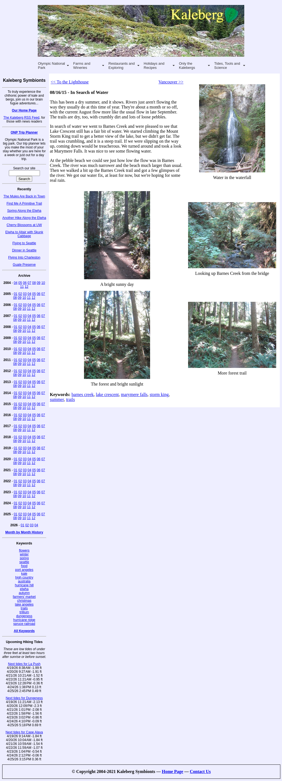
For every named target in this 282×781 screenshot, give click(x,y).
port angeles (24, 570)
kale (24, 574)
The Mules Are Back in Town (24, 196)
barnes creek (83, 394)
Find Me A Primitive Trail (24, 203)
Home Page (172, 771)
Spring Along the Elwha (24, 211)
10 (43, 283)
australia (24, 581)
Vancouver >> (171, 82)
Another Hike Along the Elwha (24, 218)
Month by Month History (24, 532)
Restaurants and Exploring (122, 65)
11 (22, 287)
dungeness (24, 616)
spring (24, 558)
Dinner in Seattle (24, 250)
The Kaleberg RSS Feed (21, 118)
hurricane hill (24, 585)
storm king (159, 394)
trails (24, 608)
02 (20, 294)
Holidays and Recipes (154, 65)
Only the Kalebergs (187, 65)
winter (24, 554)
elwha (24, 589)
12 (26, 287)
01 (15, 294)
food (24, 566)
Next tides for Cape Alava (24, 732)
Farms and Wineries (81, 65)
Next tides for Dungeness (24, 698)
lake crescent (107, 394)
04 (15, 283)
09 (38, 283)
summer (57, 399)
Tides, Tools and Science (227, 65)
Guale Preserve (24, 265)
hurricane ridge (24, 620)
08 (34, 283)
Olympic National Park (51, 65)
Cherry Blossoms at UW (24, 225)
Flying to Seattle (24, 243)
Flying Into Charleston (24, 257)
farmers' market (24, 597)
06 (24, 283)
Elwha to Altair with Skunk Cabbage (24, 234)
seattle (24, 562)
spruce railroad (24, 624)
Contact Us (200, 771)
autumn (24, 593)
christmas (24, 601)
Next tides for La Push (24, 664)
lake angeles (24, 604)
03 (24, 294)
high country (24, 577)
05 (20, 283)
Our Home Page (24, 110)
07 (29, 283)
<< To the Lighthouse (70, 82)
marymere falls (134, 394)
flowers (24, 550)
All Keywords (24, 631)
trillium (24, 612)
